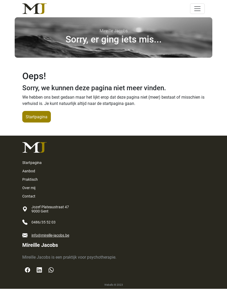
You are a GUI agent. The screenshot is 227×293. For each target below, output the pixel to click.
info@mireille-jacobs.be (50, 235)
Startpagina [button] (36, 116)
